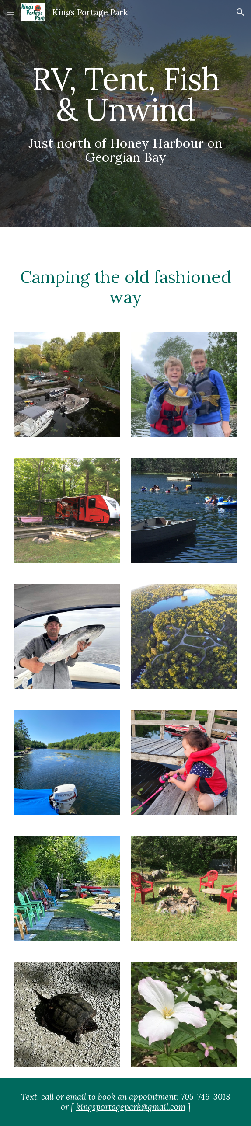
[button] (10, 12)
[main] (125, 114)
